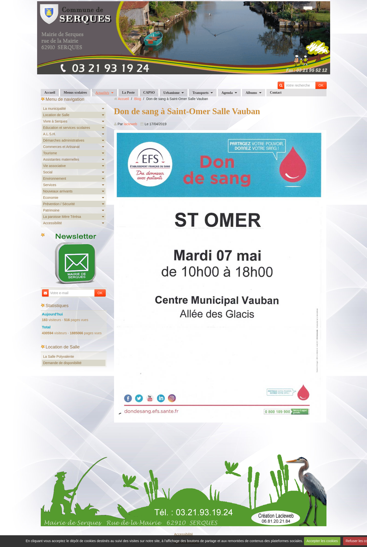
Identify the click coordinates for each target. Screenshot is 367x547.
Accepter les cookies (322, 541)
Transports (200, 93)
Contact (276, 92)
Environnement (54, 178)
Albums (251, 93)
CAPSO (149, 92)
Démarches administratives (63, 140)
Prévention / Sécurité (59, 204)
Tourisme (50, 153)
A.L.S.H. (49, 134)
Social (47, 172)
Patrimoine (51, 210)
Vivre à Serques (55, 121)
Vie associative (54, 166)
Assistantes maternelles (61, 159)
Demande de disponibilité (62, 363)
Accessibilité (52, 223)
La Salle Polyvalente (58, 356)
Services (49, 185)
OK (320, 85)
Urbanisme (171, 93)
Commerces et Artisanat (61, 147)
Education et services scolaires (66, 128)
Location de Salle (56, 115)
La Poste (128, 92)
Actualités (102, 93)
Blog (137, 99)
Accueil (49, 92)
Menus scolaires (75, 92)
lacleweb (130, 124)
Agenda (227, 93)
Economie (50, 198)
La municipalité (54, 109)
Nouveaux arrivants (58, 191)
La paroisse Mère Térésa (62, 217)
